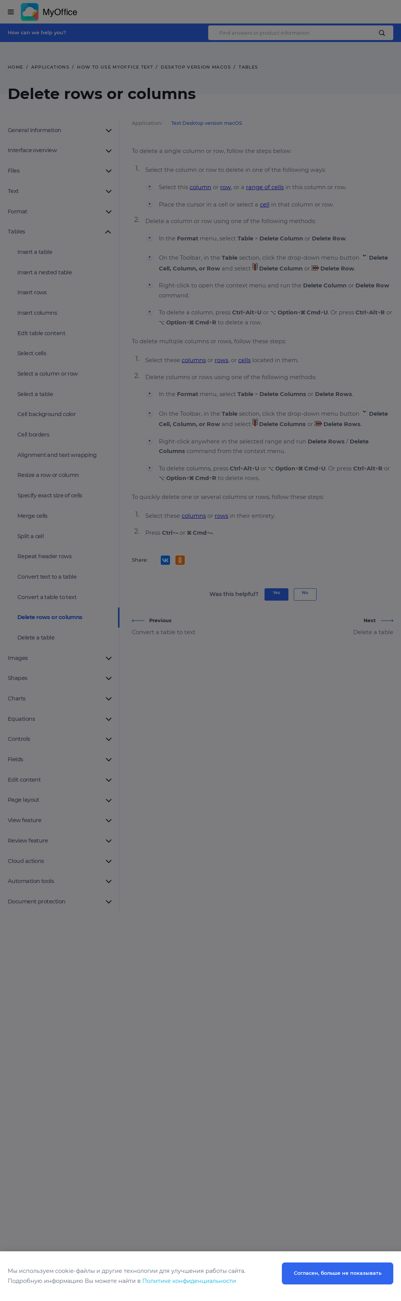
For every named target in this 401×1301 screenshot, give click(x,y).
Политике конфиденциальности (189, 1280)
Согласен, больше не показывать (337, 1273)
